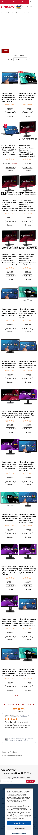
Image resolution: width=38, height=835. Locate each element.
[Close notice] (30, 791)
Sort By (9, 59)
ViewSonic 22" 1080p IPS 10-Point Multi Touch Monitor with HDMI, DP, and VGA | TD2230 (10, 312)
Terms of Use (19, 801)
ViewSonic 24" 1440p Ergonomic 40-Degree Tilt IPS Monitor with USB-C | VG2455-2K (9, 465)
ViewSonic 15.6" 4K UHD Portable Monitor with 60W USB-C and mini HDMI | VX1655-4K (27, 96)
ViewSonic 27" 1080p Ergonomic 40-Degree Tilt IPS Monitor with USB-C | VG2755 (26, 415)
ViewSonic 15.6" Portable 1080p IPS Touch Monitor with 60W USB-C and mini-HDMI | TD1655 (9, 97)
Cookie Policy (10, 801)
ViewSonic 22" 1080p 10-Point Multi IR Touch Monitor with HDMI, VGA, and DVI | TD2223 (27, 622)
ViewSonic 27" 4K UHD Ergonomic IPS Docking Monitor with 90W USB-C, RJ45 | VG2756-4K (27, 570)
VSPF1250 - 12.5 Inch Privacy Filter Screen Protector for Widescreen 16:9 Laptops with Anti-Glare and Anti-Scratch (27, 260)
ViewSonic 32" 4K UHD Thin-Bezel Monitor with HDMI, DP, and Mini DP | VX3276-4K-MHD (10, 517)
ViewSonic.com (6, 2)
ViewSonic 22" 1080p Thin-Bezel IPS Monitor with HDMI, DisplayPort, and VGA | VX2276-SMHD (27, 313)
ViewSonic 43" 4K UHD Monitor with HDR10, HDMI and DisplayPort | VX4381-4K (27, 672)
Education (16, 2)
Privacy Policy (22, 800)
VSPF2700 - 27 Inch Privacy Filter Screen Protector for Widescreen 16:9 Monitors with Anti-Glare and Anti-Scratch (27, 205)
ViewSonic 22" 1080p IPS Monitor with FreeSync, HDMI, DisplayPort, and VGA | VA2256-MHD (10, 415)
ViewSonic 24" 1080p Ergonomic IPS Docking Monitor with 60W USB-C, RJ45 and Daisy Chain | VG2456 (10, 571)
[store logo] (11, 7)
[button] (10, 116)
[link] (19, 739)
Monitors (19, 13)
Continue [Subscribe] (30, 781)
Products (11, 13)
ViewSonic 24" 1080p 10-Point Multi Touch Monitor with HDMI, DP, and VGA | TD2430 (27, 364)
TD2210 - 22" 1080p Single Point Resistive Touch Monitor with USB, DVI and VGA (9, 364)
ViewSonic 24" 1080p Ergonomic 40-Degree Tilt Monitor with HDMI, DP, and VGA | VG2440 (10, 622)
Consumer (33, 2)
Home (3, 13)
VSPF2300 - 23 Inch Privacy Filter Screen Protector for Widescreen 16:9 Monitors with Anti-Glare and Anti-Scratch (9, 260)
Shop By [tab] (5, 51)
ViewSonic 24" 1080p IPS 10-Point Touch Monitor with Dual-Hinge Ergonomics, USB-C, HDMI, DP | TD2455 (27, 518)
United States (23, 778)
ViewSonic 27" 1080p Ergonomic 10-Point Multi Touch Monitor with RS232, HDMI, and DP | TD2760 (27, 466)
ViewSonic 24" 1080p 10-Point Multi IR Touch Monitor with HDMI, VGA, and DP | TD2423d (10, 672)
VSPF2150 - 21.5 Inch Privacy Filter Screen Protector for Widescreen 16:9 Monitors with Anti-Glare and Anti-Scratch (27, 151)
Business (24, 2)
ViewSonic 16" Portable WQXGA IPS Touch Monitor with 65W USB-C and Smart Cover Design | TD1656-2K (10, 150)
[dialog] (19, 809)
